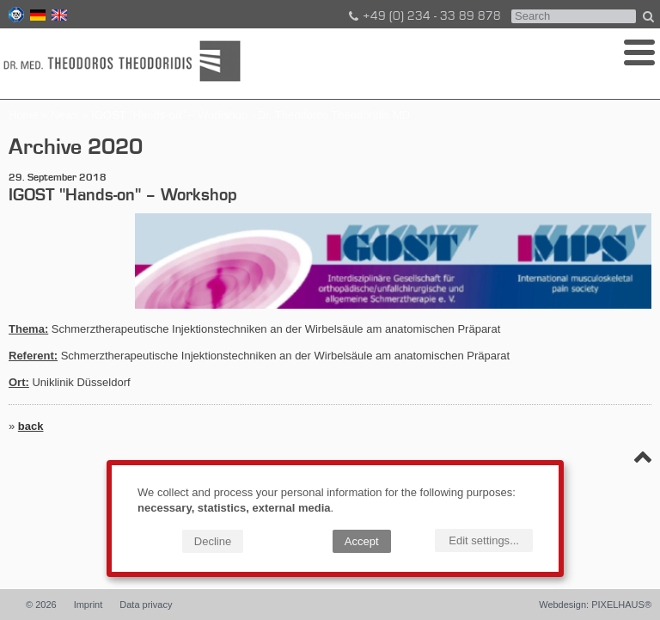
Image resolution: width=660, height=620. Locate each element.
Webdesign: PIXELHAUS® (595, 604)
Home (24, 114)
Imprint (88, 604)
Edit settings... (484, 540)
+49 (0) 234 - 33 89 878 (423, 16)
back (31, 426)
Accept (362, 541)
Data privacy (145, 604)
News (65, 114)
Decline (212, 541)
